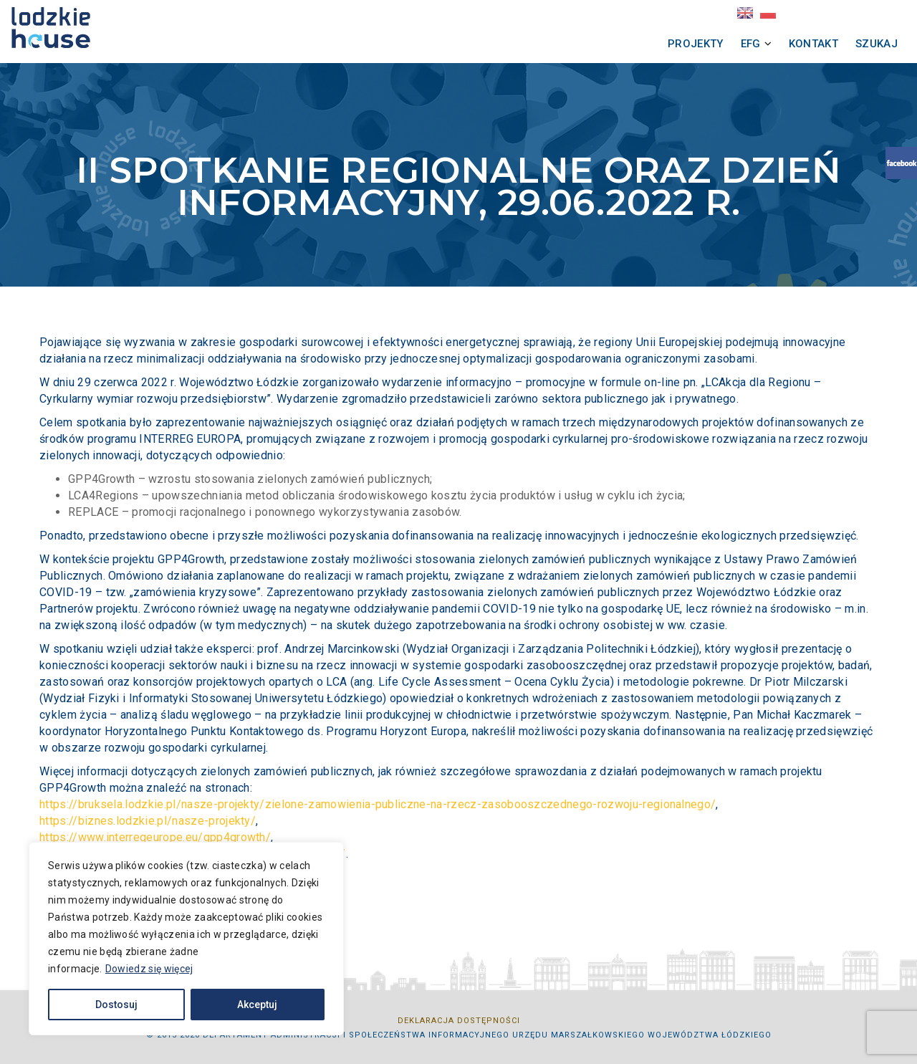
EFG (711, 43)
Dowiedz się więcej (149, 968)
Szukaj (837, 43)
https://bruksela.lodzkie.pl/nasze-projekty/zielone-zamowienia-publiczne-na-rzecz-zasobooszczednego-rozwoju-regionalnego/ (377, 804)
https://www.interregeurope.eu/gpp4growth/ (155, 837)
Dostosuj (116, 1004)
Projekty (656, 43)
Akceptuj (257, 1004)
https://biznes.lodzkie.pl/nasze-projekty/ (147, 821)
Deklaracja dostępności (459, 1020)
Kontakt (774, 43)
